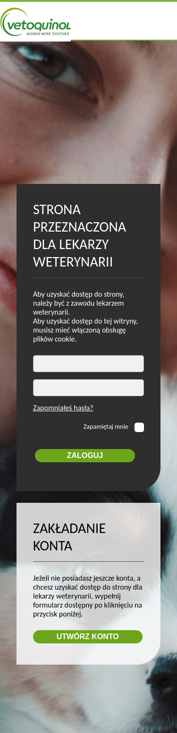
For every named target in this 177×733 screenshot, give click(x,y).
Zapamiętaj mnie (107, 427)
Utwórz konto (88, 637)
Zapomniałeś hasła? (63, 407)
